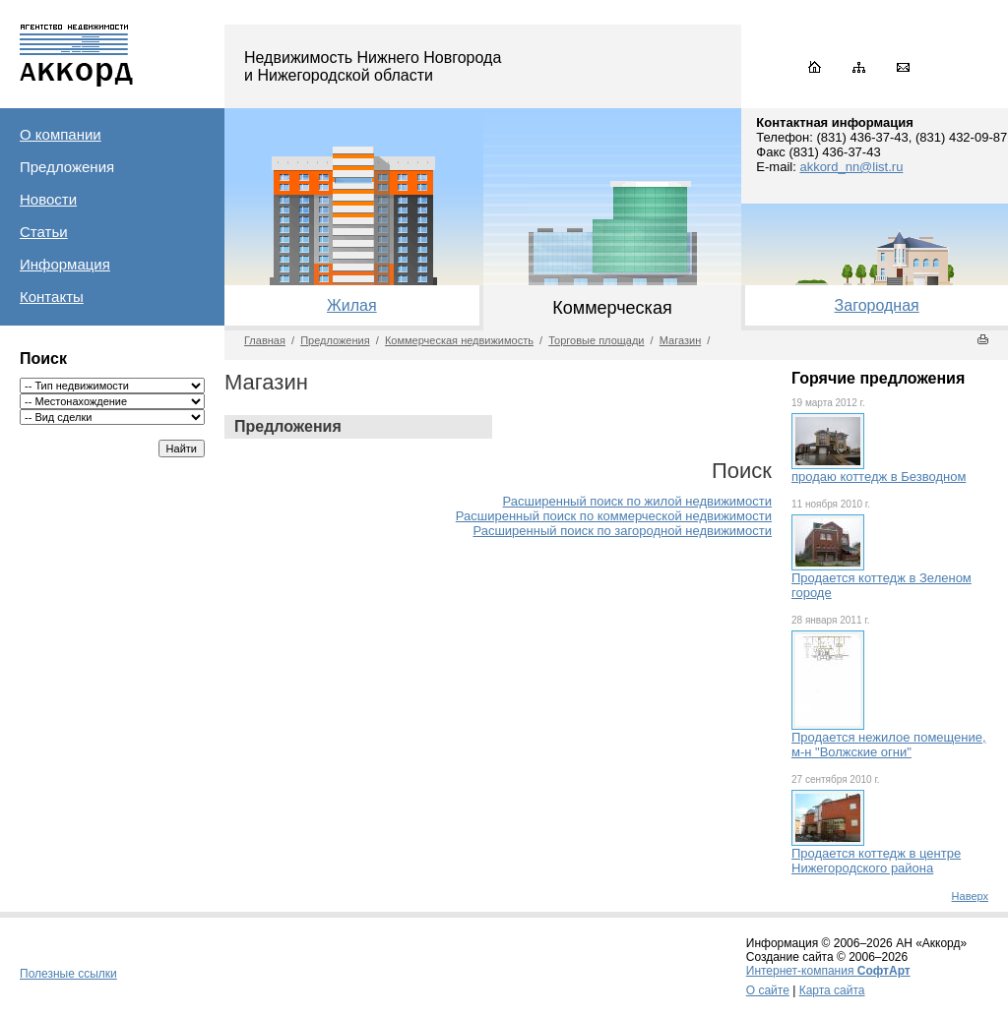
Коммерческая (611, 308)
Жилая (352, 305)
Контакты (52, 296)
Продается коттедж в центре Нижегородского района (876, 860)
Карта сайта (832, 990)
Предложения (67, 166)
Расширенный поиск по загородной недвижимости (622, 530)
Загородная (877, 305)
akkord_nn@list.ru (851, 166)
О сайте (767, 990)
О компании (60, 134)
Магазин (680, 340)
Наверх (970, 896)
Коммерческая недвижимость (459, 340)
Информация (65, 264)
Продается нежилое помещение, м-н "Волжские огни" (888, 744)
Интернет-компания (828, 971)
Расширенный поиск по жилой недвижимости (637, 501)
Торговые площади (596, 340)
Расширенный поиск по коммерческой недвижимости (614, 515)
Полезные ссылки (68, 974)
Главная (264, 340)
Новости (48, 199)
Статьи (44, 231)
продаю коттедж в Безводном (878, 476)
